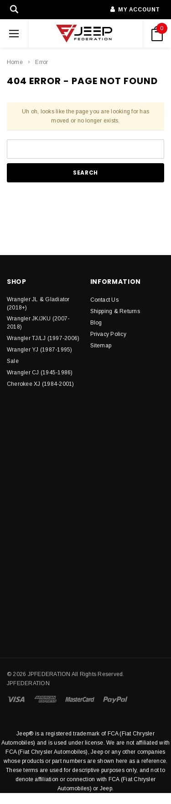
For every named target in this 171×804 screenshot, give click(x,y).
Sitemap (101, 345)
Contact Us (104, 300)
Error (41, 62)
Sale (13, 361)
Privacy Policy (108, 334)
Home (15, 62)
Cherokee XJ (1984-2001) (40, 384)
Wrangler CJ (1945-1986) (40, 372)
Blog (96, 322)
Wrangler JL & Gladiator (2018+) (38, 303)
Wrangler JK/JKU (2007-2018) (38, 322)
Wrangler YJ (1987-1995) (40, 349)
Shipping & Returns (115, 311)
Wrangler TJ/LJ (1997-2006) (43, 338)
